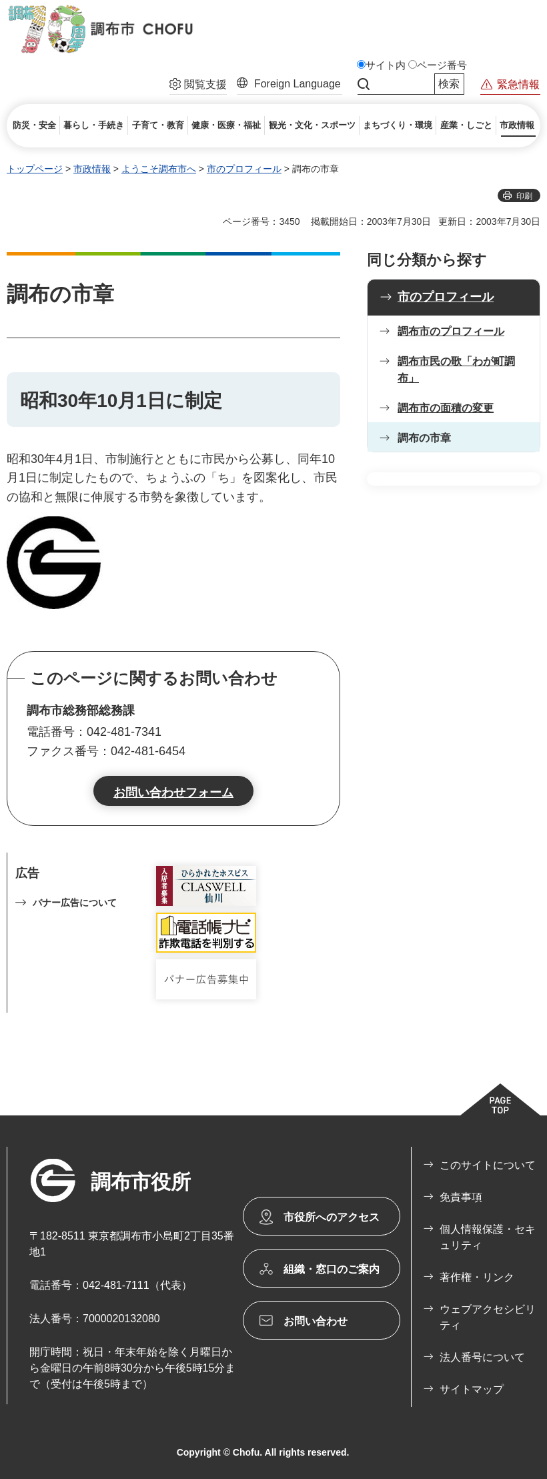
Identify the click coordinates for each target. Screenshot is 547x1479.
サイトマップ (472, 1389)
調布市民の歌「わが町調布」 (456, 370)
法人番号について (482, 1357)
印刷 (524, 196)
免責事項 (461, 1197)
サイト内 (386, 65)
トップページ (35, 168)
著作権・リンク (477, 1277)
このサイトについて (488, 1165)
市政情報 (92, 168)
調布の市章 (424, 438)
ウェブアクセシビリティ (488, 1317)
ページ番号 (442, 65)
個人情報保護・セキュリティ (488, 1237)
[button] (198, 86)
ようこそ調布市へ (158, 168)
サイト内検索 (364, 84)
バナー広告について (75, 902)
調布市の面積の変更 (446, 408)
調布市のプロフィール (451, 331)
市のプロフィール (244, 168)
